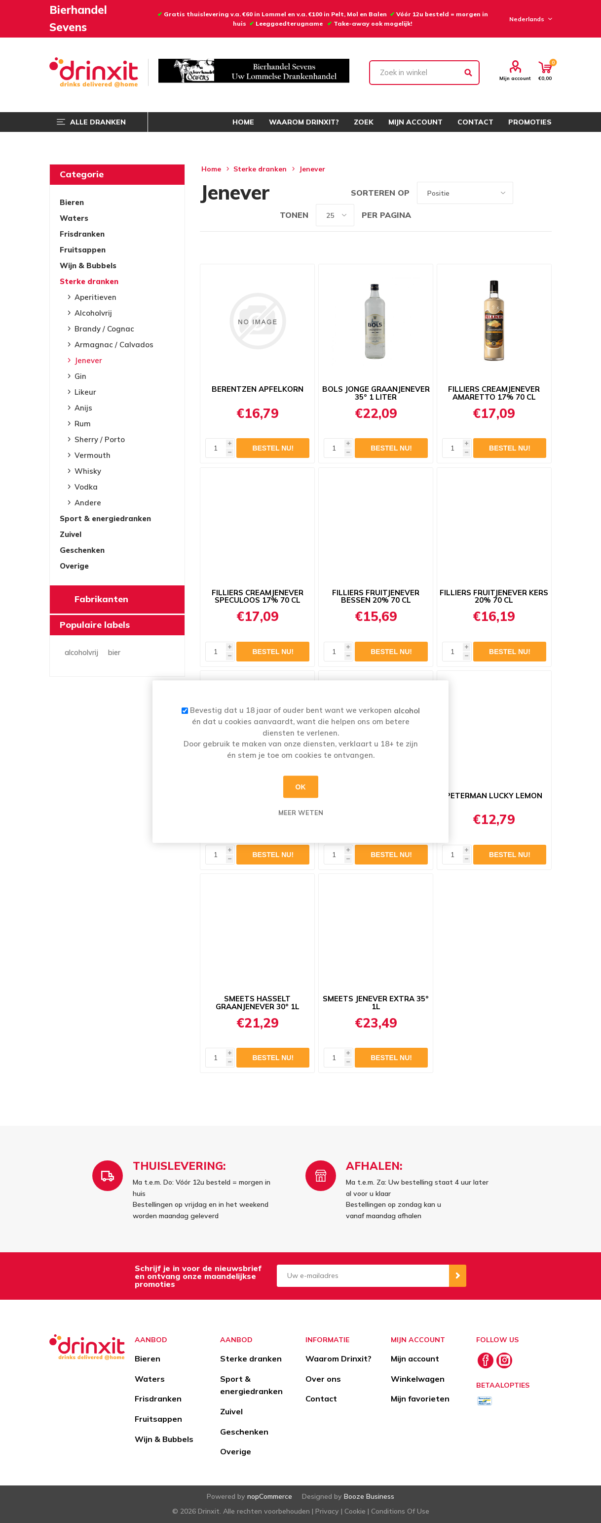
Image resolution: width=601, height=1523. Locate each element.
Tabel (525, 193)
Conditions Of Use (400, 1511)
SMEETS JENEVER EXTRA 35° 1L (376, 1003)
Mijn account (515, 78)
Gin (80, 376)
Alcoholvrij (93, 313)
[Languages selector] (529, 18)
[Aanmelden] (363, 1276)
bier (114, 652)
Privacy (327, 1511)
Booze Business (369, 1496)
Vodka (86, 487)
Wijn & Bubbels (88, 265)
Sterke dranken (89, 281)
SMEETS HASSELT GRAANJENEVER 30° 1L (258, 1003)
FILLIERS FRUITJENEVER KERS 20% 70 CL (494, 597)
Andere (88, 502)
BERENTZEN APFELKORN (257, 389)
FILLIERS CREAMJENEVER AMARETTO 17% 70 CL (494, 393)
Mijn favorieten (420, 1398)
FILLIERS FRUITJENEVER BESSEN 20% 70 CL (375, 597)
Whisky (88, 471)
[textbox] (424, 72)
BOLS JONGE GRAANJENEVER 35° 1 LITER (376, 393)
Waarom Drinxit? (338, 1358)
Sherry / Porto (100, 439)
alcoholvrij (81, 652)
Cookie (355, 1511)
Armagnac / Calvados (114, 344)
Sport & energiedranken (105, 518)
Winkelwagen (418, 1379)
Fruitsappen (83, 249)
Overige (74, 566)
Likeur (85, 392)
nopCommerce (269, 1496)
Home (211, 169)
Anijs (83, 407)
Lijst (544, 193)
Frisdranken (82, 234)
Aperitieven (95, 297)
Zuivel (70, 534)
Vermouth (93, 455)
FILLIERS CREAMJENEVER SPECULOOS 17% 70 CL (257, 597)
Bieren (72, 202)
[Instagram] (504, 1360)
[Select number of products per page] (335, 215)
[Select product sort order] (465, 193)
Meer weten (300, 813)
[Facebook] (485, 1360)
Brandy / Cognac (104, 328)
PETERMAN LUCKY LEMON (494, 796)
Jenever (88, 360)
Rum (83, 423)
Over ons (323, 1379)
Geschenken (82, 550)
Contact (321, 1398)
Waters (74, 218)
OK (301, 787)
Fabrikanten (101, 599)
